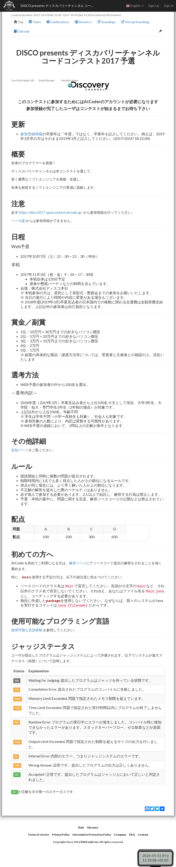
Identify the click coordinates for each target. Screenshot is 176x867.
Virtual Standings (135, 22)
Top (18, 22)
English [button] (135, 6)
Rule (81, 827)
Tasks (35, 22)
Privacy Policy (60, 834)
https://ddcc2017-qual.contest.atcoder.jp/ (50, 212)
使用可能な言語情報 (26, 630)
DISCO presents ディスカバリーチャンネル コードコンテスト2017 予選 (60, 6)
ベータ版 (18, 221)
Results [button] (83, 22)
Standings (106, 22)
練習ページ (77, 563)
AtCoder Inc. (91, 842)
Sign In (169, 6)
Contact (143, 834)
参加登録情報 (31, 134)
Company (120, 834)
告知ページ (19, 450)
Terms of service (38, 834)
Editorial (21, 31)
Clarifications (58, 22)
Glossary (92, 827)
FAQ (132, 834)
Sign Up (153, 6)
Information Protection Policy (91, 834)
